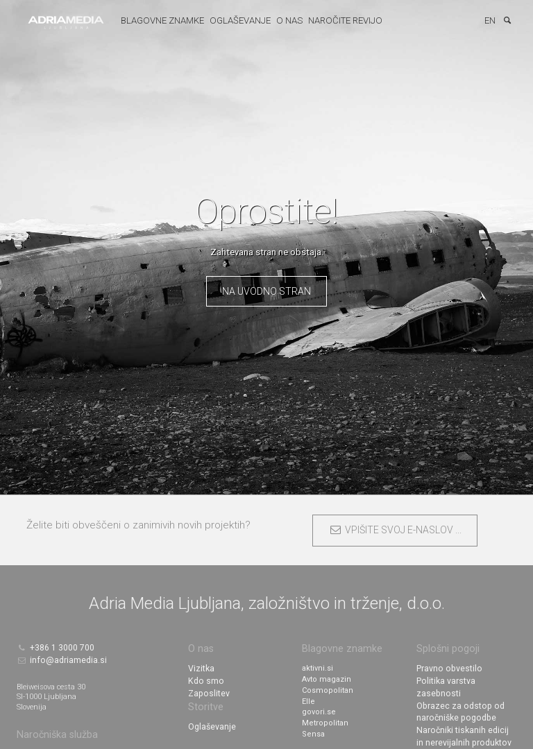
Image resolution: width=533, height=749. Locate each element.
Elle (308, 700)
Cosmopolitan (327, 689)
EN (490, 20)
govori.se (319, 711)
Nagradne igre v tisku (455, 732)
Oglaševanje (235, 20)
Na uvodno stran (266, 291)
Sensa (313, 732)
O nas (285, 20)
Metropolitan (325, 721)
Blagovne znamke (158, 20)
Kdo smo (204, 678)
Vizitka (200, 667)
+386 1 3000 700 (51, 646)
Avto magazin (326, 678)
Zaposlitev (207, 689)
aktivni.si (317, 667)
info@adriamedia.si (59, 655)
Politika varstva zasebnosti (464, 678)
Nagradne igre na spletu (460, 743)
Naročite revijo (341, 20)
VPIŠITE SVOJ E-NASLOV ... (395, 529)
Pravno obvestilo (446, 667)
